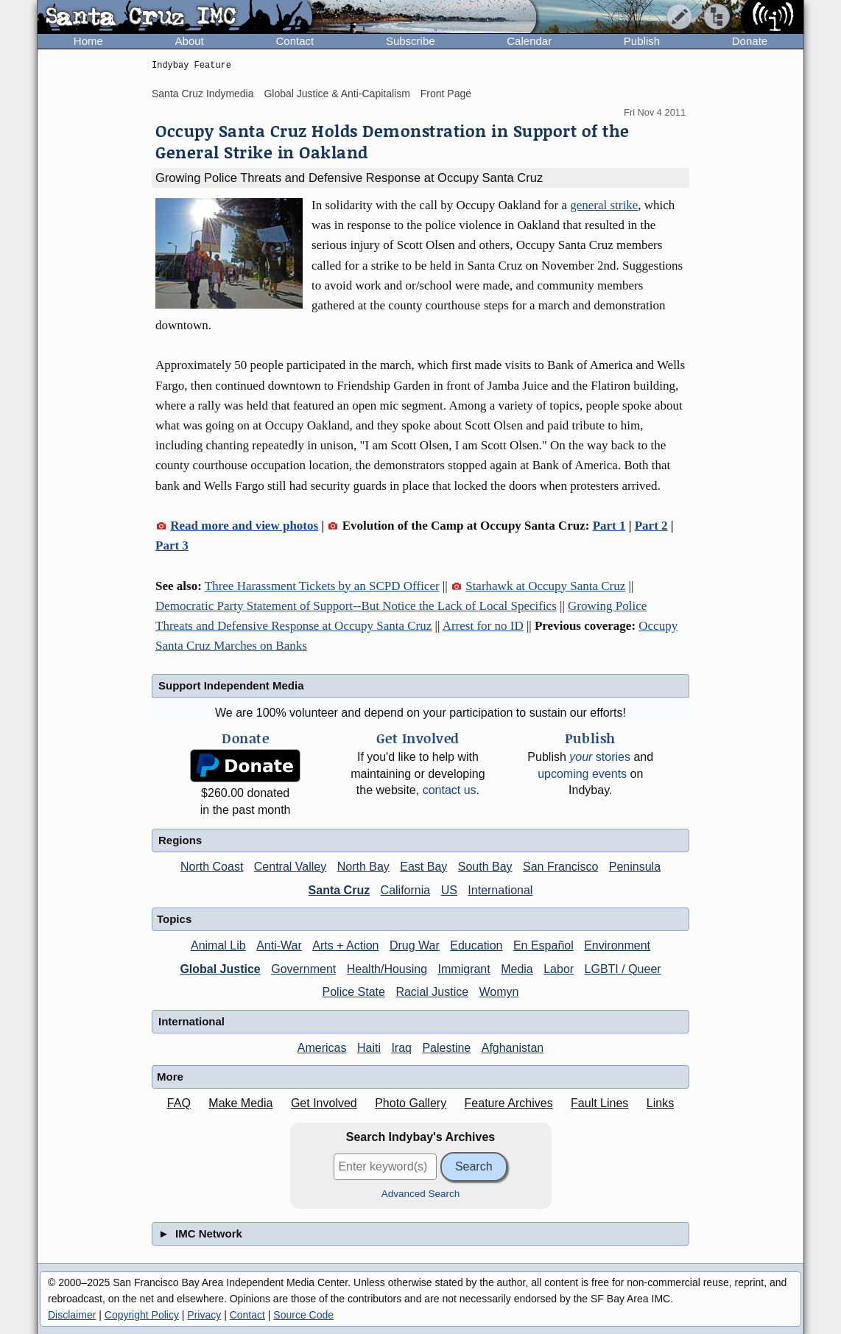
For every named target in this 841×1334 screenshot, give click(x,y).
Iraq (401, 1048)
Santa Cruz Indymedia (203, 93)
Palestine (446, 1048)
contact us (449, 790)
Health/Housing (387, 969)
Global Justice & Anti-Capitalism (336, 93)
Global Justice (220, 969)
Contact (294, 41)
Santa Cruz (339, 890)
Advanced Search (420, 1193)
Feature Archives (509, 1103)
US (449, 890)
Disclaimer (72, 1315)
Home (88, 41)
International (500, 890)
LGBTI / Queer (623, 969)
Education (476, 945)
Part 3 (172, 545)
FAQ (179, 1103)
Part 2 (651, 526)
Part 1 (609, 526)
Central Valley (290, 866)
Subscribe (410, 41)
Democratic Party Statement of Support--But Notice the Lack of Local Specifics (356, 606)
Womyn (499, 992)
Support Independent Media (231, 685)
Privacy (204, 1315)
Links (660, 1103)
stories (599, 757)
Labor (558, 969)
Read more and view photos (244, 526)
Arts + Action (345, 945)
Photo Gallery (410, 1103)
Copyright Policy (142, 1315)
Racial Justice (431, 992)
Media (517, 969)
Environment (617, 945)
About (189, 41)
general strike (604, 205)
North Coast (211, 866)
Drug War (415, 945)
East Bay (423, 866)
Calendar (529, 41)
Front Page (445, 93)
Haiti (369, 1048)
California (406, 890)
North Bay (363, 866)
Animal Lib (218, 945)
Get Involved (324, 1103)
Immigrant (464, 969)
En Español (543, 945)
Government (303, 969)
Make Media (240, 1103)
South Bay (485, 866)
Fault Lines (599, 1103)
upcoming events (582, 774)
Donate (749, 41)
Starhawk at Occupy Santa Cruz (545, 586)
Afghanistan (513, 1048)
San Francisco (560, 866)
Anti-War (279, 945)
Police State (354, 992)
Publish (642, 41)
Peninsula (635, 866)
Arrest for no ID (483, 626)
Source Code (303, 1315)
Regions (180, 840)
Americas (322, 1048)
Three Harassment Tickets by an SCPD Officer (322, 586)
